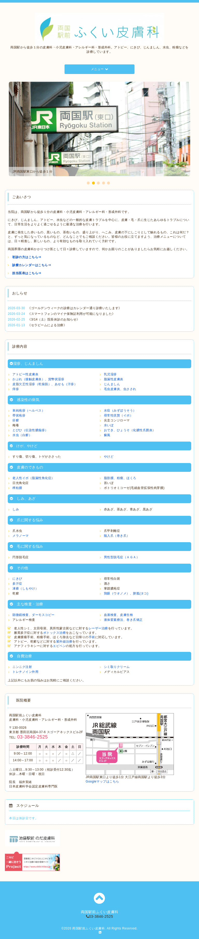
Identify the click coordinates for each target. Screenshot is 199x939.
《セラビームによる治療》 (47, 325)
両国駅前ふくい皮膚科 (88, 928)
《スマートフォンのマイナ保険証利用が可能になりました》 (71, 314)
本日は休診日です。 (23, 818)
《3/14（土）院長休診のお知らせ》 (54, 319)
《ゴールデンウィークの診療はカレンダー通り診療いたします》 (75, 308)
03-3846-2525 (99, 916)
